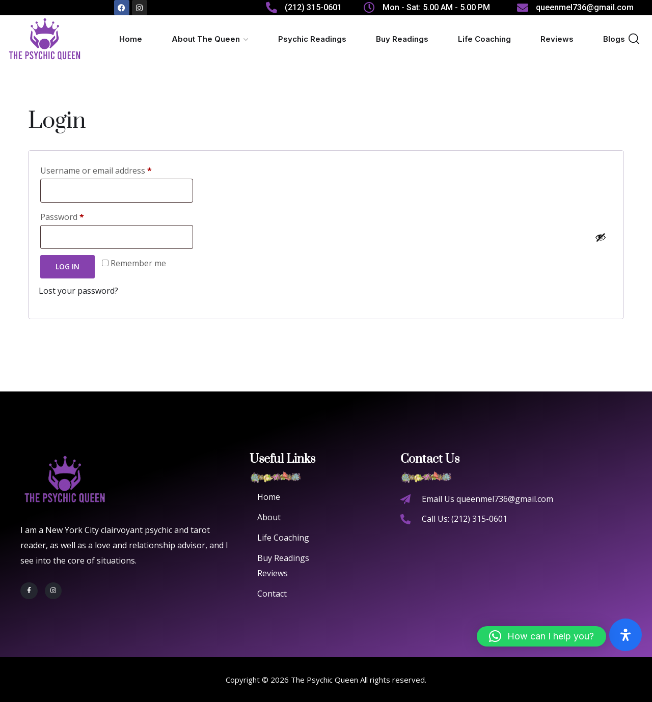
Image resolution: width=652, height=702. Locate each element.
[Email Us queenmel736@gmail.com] (405, 499)
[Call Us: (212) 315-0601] (405, 519)
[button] (541, 636)
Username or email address (98, 169)
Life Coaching (484, 39)
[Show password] (600, 237)
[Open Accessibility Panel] (625, 635)
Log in (67, 266)
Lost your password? (78, 290)
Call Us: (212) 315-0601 (464, 518)
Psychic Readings (312, 39)
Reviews (557, 39)
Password (64, 215)
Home (130, 39)
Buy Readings (402, 39)
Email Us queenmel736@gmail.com (487, 498)
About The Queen (206, 39)
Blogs (614, 39)
